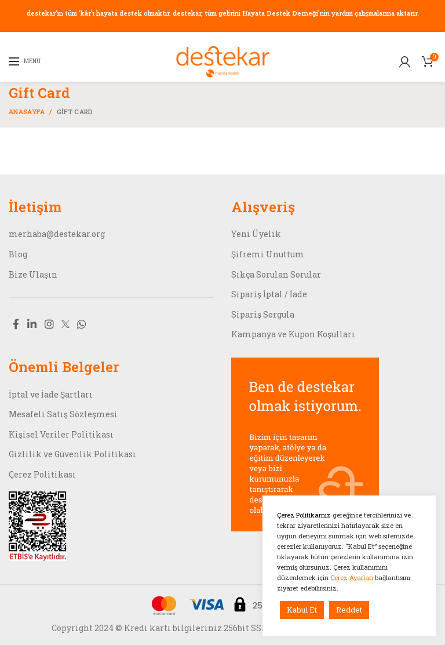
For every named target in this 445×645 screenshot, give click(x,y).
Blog (18, 254)
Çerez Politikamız (305, 515)
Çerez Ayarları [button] (351, 577)
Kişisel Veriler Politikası (61, 434)
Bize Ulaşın (33, 274)
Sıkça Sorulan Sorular (276, 274)
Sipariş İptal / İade (269, 294)
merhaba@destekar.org (57, 233)
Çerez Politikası (42, 474)
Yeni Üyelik (256, 233)
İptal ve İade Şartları (51, 394)
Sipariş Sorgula (262, 314)
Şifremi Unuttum (267, 254)
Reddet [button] (349, 609)
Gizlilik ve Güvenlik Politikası (72, 454)
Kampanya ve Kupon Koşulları (293, 334)
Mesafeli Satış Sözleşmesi (63, 414)
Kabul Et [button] (302, 609)
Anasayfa (27, 111)
